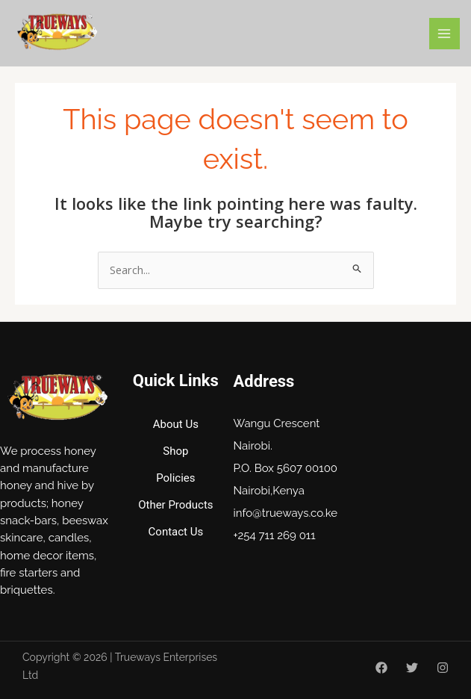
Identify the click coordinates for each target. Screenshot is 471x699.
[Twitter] (412, 668)
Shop (175, 451)
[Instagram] (443, 668)
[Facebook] (381, 668)
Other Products (175, 505)
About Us (176, 424)
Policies (175, 478)
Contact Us (176, 531)
